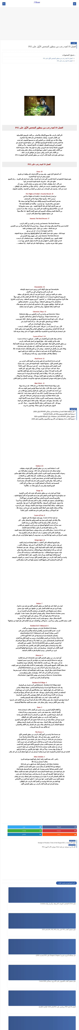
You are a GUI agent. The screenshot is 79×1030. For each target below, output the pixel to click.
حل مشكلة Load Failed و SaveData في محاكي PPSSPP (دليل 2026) (53, 411)
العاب (73, 43)
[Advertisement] (39, 23)
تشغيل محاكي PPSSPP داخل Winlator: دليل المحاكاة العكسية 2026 (54, 416)
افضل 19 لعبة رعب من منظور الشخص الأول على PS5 (58, 58)
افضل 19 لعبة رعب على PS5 (65, 61)
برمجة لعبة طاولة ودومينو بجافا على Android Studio (58, 414)
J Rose (37, 2)
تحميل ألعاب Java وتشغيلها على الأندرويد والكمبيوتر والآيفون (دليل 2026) (53, 419)
